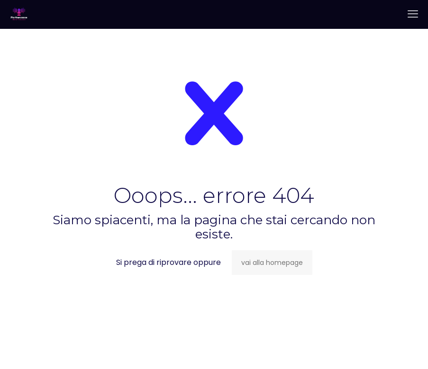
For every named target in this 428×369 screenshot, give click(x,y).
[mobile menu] (413, 14)
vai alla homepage (272, 262)
